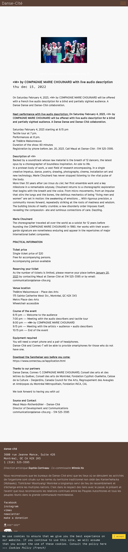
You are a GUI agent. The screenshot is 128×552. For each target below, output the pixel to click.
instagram (11, 506)
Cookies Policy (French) (27, 547)
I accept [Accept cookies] (119, 536)
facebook (10, 502)
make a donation (16, 517)
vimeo (8, 510)
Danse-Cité (12, 3)
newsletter (12, 514)
